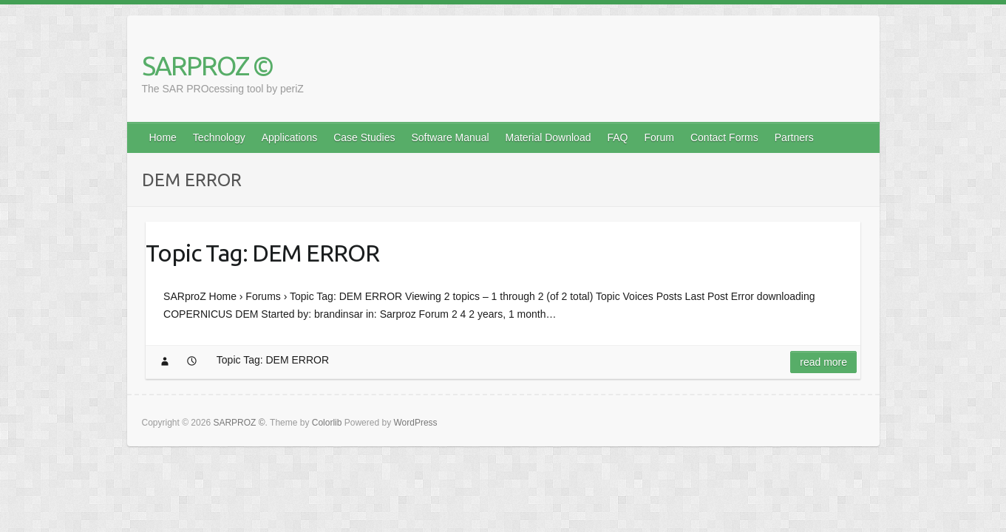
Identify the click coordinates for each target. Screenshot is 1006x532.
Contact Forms (724, 137)
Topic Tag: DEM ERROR (262, 252)
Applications (290, 137)
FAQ (617, 137)
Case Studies (364, 137)
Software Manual (450, 137)
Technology (219, 137)
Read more (823, 362)
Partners (794, 137)
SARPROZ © (207, 65)
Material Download (548, 137)
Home (163, 137)
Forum (659, 137)
